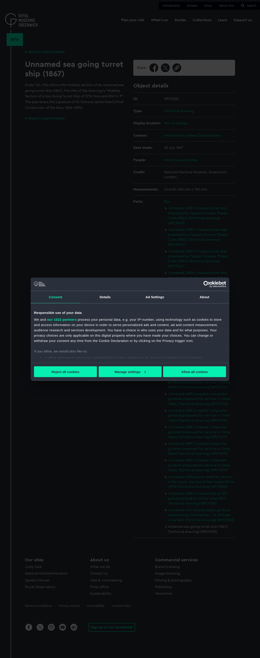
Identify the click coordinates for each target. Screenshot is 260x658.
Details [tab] (105, 297)
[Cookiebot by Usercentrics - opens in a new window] (206, 284)
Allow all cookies (194, 371)
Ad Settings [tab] (154, 297)
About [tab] (204, 297)
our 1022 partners (62, 319)
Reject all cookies (65, 371)
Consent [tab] (55, 297)
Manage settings (130, 371)
